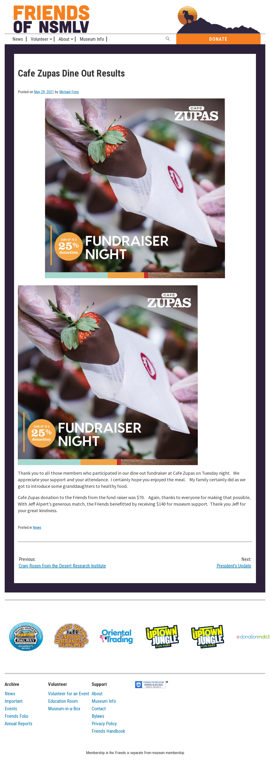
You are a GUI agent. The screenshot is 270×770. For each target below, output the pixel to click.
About (64, 39)
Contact (99, 708)
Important (13, 701)
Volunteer (39, 39)
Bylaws (98, 716)
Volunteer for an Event (68, 693)
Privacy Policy (104, 723)
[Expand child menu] (50, 39)
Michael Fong (69, 92)
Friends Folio (16, 716)
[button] (168, 39)
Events (11, 708)
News (17, 39)
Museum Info (92, 39)
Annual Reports (18, 723)
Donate (218, 39)
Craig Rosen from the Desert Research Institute (74, 562)
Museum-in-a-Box (64, 708)
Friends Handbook (108, 731)
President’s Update (195, 562)
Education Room (63, 701)
